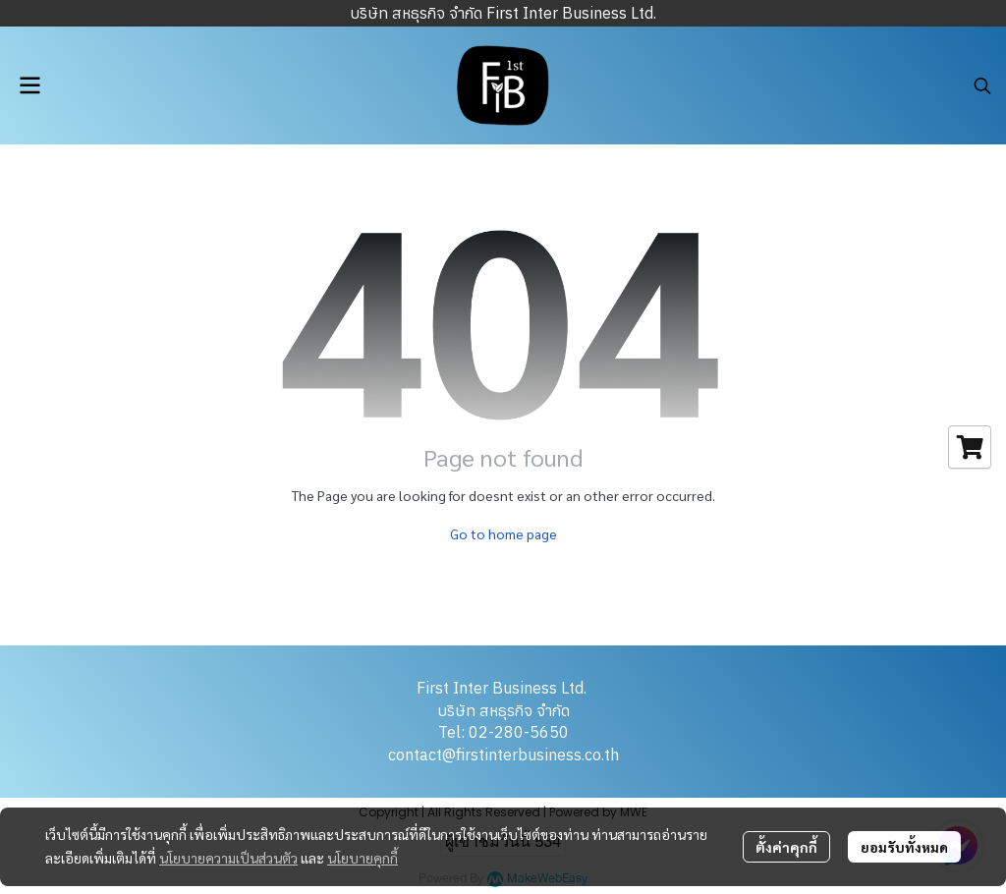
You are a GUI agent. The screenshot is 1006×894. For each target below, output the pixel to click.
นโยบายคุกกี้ (362, 857)
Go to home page (503, 533)
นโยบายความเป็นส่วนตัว (228, 857)
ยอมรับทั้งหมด (904, 847)
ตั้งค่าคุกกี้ (786, 847)
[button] (982, 85)
